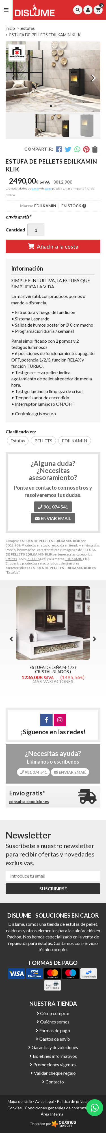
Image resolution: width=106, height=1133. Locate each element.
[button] (51, 106)
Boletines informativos (55, 1056)
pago (48, 188)
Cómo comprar (55, 1013)
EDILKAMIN (74, 559)
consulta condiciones (29, 801)
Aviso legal (44, 1101)
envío (35, 188)
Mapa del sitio (20, 1101)
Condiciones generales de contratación (59, 1107)
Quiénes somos (55, 1021)
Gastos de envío (54, 1038)
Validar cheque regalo (55, 1073)
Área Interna (52, 1114)
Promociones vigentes (54, 1064)
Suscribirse (53, 888)
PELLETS (33, 559)
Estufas (11, 559)
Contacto (55, 1081)
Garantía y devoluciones (55, 1047)
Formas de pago (54, 1030)
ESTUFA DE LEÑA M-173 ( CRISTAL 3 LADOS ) (53, 669)
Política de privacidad (75, 1101)
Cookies (14, 1107)
